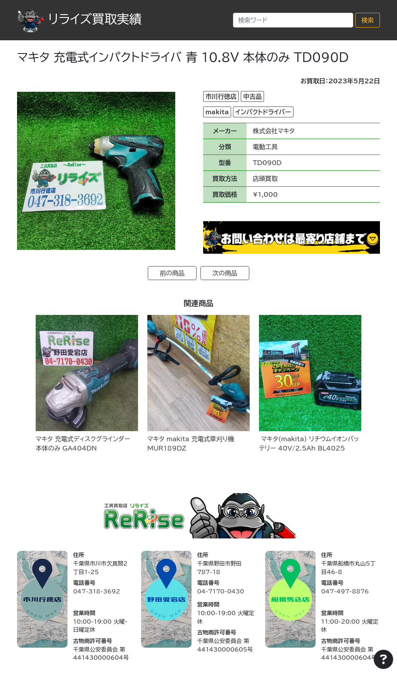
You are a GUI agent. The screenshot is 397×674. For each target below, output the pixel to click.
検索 (367, 20)
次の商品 (224, 273)
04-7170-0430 (220, 591)
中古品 (252, 96)
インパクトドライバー (263, 112)
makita (217, 112)
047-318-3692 (96, 591)
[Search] (293, 20)
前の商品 (172, 273)
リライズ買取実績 (79, 19)
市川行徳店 (220, 96)
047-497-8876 (345, 591)
